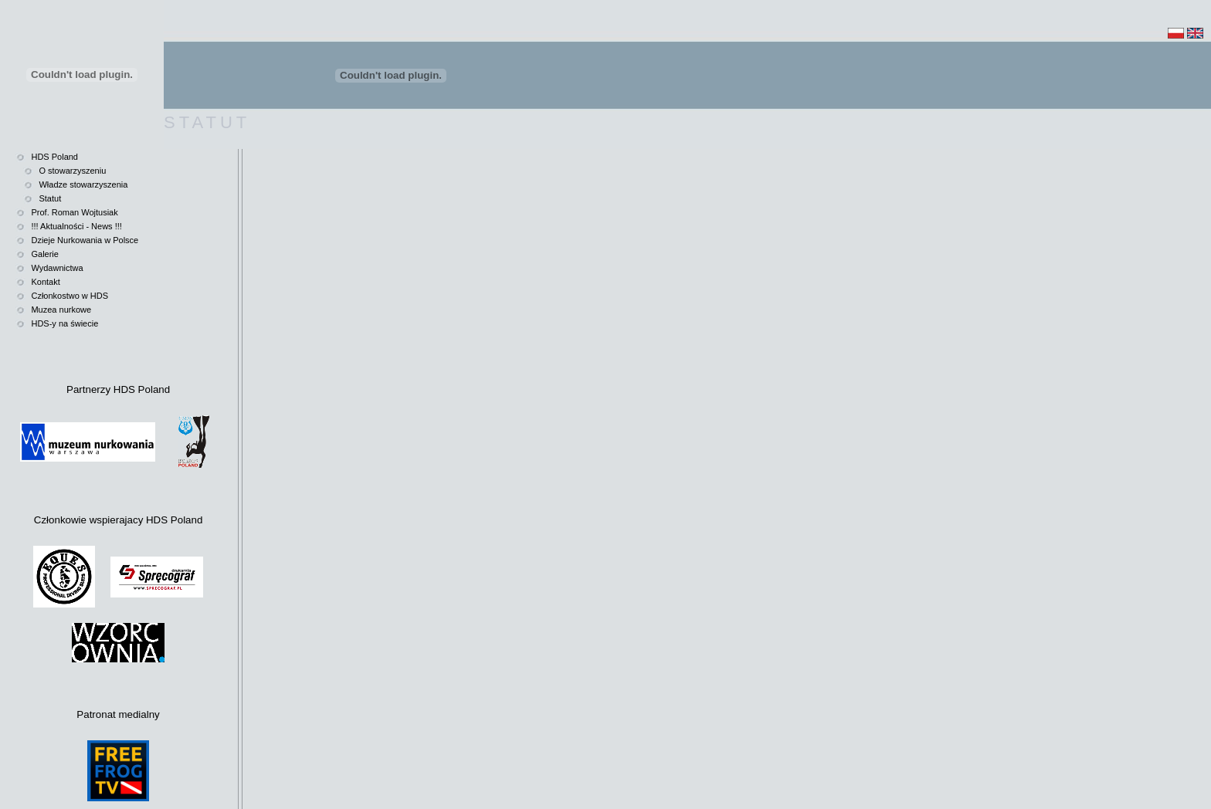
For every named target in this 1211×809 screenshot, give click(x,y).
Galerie (44, 254)
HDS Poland (54, 156)
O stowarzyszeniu (72, 170)
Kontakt (45, 281)
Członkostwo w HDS (69, 295)
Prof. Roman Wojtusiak (74, 212)
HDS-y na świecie (64, 323)
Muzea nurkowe (61, 309)
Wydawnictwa (57, 267)
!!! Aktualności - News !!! (76, 226)
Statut (50, 198)
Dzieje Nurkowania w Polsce (84, 240)
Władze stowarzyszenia (83, 184)
